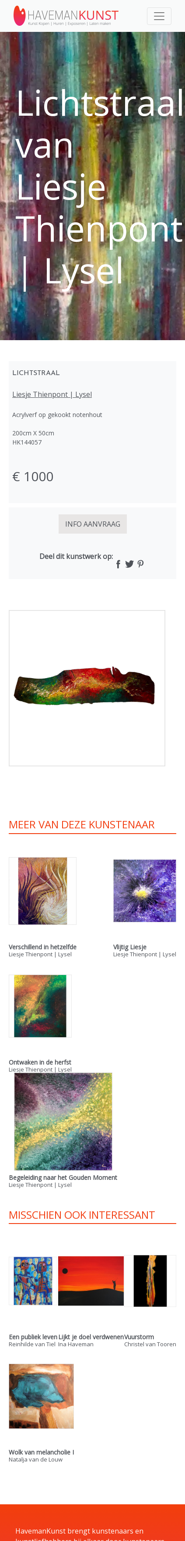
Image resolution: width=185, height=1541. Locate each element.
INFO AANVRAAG (92, 524)
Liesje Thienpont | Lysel (52, 394)
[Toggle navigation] (159, 16)
